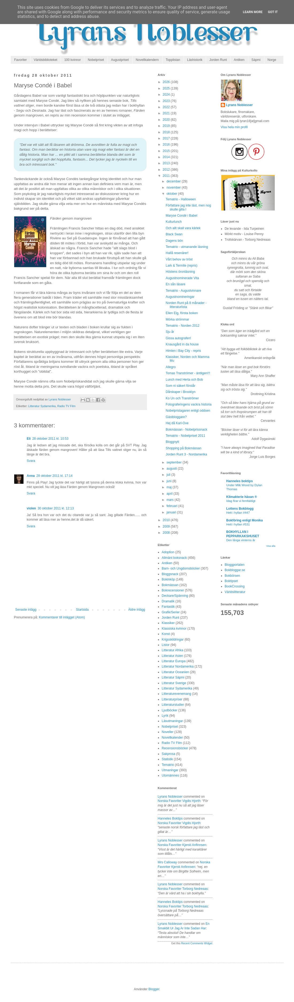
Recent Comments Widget (196, 943)
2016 (167, 144)
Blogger (153, 989)
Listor (165, 645)
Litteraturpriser (172, 699)
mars (171, 500)
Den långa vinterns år (240, 540)
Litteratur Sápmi (173, 677)
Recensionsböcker (175, 748)
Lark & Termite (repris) (181, 265)
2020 (167, 120)
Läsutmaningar (172, 721)
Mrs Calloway (167, 862)
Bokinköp (168, 579)
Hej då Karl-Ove (177, 423)
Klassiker (168, 623)
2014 (167, 157)
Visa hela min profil (234, 127)
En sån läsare (175, 284)
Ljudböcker (169, 710)
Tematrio (168, 765)
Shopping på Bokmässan (183, 448)
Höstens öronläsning (180, 272)
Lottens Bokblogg (240, 508)
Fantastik (168, 607)
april (170, 494)
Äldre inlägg (136, 609)
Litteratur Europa (173, 661)
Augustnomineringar (180, 297)
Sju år (170, 332)
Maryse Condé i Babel (181, 215)
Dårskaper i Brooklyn (180, 392)
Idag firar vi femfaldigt (241, 500)
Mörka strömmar (177, 319)
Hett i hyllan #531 (238, 524)
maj (170, 487)
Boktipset (231, 581)
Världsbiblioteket (45, 60)
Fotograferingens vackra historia (188, 404)
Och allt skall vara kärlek (183, 228)
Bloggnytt (172, 442)
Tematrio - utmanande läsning (187, 247)
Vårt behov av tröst (179, 259)
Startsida (82, 609)
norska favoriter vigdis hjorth (179, 801)
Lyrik (165, 716)
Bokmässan (170, 585)
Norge (272, 60)
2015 (167, 151)
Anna (31, 476)
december (174, 181)
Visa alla (270, 546)
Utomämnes (170, 775)
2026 (167, 82)
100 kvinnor (72, 60)
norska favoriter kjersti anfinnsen (182, 845)
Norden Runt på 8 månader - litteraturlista (186, 305)
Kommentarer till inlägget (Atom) (62, 617)
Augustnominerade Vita (182, 278)
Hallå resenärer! (177, 253)
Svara (31, 461)
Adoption (168, 552)
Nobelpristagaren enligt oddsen (188, 410)
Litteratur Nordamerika (178, 666)
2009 (167, 526)
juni (169, 481)
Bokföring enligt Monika (244, 520)
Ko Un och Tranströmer (182, 398)
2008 (167, 533)
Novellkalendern (147, 60)
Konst (166, 634)
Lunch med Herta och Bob (184, 379)
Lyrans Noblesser (170, 796)
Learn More (253, 12)
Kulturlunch (174, 222)
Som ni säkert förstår (180, 386)
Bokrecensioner (173, 590)
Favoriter (20, 60)
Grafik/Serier (171, 612)
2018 (167, 132)
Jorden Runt (218, 60)
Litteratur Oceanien (175, 672)
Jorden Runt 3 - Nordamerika (186, 454)
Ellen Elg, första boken (182, 313)
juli (169, 475)
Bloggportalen (235, 565)
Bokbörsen (232, 576)
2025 (167, 88)
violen (31, 508)
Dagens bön (174, 241)
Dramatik (168, 601)
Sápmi (256, 60)
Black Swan (174, 234)
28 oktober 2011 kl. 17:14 (54, 476)
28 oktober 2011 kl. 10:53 (50, 438)
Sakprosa (168, 754)
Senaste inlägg (25, 609)
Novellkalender (172, 737)
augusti (172, 468)
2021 (167, 113)
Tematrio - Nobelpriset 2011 (185, 436)
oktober (172, 194)
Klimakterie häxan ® (241, 497)
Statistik (167, 759)
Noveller (167, 732)
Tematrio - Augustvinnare (183, 291)
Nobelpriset (96, 60)
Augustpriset (120, 60)
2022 (167, 107)
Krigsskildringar (173, 639)
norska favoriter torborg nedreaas (183, 889)
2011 (167, 176)
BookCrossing (235, 586)
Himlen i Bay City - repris (183, 351)
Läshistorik (194, 60)
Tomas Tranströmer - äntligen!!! (188, 373)
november (174, 187)
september (175, 462)
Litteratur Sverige (174, 683)
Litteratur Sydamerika (42, 406)
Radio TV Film (66, 406)
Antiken (239, 60)
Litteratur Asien (172, 656)
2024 (167, 94)
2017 (167, 138)
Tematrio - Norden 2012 (182, 325)
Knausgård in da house (182, 344)
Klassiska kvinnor (174, 628)
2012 (167, 169)
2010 (167, 520)
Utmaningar (170, 770)
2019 (167, 126)
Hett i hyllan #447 (238, 512)
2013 (167, 163)
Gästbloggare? (176, 417)
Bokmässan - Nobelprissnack (186, 429)
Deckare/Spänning (175, 596)
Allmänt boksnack (174, 558)
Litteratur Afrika (172, 650)
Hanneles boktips (170, 818)
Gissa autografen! (178, 338)
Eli (29, 438)
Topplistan (173, 60)
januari (172, 512)
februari (172, 506)
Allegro (171, 367)
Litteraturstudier (173, 705)
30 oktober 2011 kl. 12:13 (56, 508)
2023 (167, 101)
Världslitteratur (235, 592)
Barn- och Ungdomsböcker (181, 568)
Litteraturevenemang (176, 694)
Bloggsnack (170, 574)
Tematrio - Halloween (181, 199)
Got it (273, 12)
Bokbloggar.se (235, 570)
